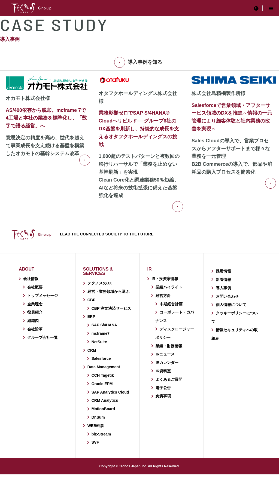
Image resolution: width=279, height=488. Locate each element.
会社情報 (30, 279)
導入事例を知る (139, 62)
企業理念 (35, 304)
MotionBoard (103, 409)
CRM (91, 350)
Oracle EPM (102, 384)
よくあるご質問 (169, 379)
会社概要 (35, 287)
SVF (95, 442)
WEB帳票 (95, 425)
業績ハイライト (169, 287)
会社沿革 (35, 329)
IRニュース (165, 354)
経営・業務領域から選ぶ (108, 291)
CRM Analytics (105, 400)
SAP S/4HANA (104, 325)
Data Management (103, 367)
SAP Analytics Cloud (110, 392)
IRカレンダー (167, 362)
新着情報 (223, 279)
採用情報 (223, 271)
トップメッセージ (42, 295)
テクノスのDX (99, 283)
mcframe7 (101, 333)
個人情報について (231, 304)
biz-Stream (101, 434)
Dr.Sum (98, 417)
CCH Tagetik (103, 375)
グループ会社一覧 (42, 337)
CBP (91, 300)
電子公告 (163, 388)
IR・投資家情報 (164, 279)
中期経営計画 (171, 304)
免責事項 (163, 396)
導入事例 (223, 288)
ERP (91, 316)
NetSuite (99, 342)
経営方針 (163, 295)
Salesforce (101, 358)
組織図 (33, 320)
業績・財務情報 (169, 346)
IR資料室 (163, 371)
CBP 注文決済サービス (111, 308)
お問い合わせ (227, 296)
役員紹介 (35, 312)
